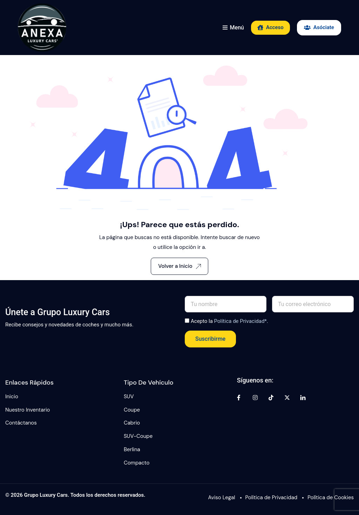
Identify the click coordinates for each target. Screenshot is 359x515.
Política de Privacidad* (240, 321)
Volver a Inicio (179, 266)
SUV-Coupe (138, 436)
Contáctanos (21, 422)
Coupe (132, 409)
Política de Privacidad (271, 497)
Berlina (132, 449)
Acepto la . (229, 321)
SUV (129, 396)
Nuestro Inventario (27, 409)
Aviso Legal (221, 497)
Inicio (11, 396)
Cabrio (132, 422)
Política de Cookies (330, 497)
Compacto (137, 462)
